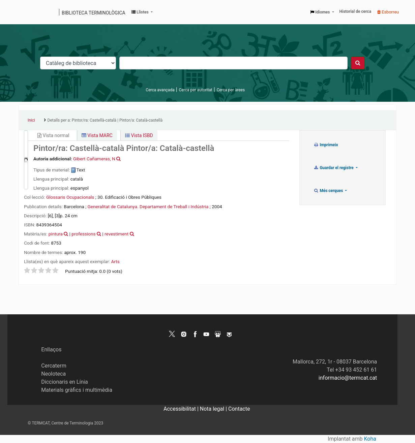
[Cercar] (358, 63)
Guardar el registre (334, 167)
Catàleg (26, 12)
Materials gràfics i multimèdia (76, 390)
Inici (31, 120)
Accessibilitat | (182, 409)
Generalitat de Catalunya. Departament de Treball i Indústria (147, 206)
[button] (142, 12)
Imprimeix (326, 145)
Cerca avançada (160, 90)
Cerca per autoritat (195, 90)
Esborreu (388, 11)
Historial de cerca (355, 11)
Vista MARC (97, 135)
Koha (370, 439)
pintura (56, 233)
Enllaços (51, 349)
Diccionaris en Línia (64, 382)
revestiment (116, 233)
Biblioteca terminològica (93, 12)
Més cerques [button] (329, 190)
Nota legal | (214, 409)
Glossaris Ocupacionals (70, 197)
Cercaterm (53, 365)
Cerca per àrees (231, 90)
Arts (115, 261)
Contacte (239, 409)
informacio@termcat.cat (348, 378)
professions (83, 233)
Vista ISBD (139, 135)
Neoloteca (53, 374)
